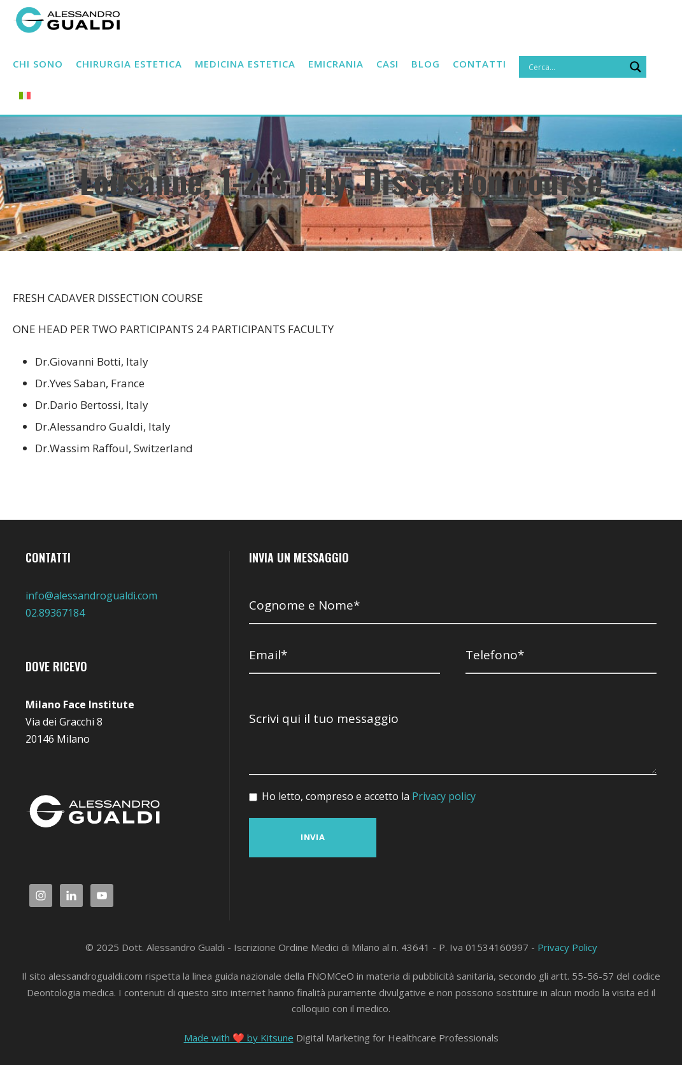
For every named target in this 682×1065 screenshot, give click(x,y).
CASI (411, 64)
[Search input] (75, 93)
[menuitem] (165, 96)
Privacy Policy (567, 947)
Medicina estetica (259, 64)
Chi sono (39, 64)
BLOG (452, 64)
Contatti (506, 64)
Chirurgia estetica (135, 64)
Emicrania (356, 64)
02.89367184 (55, 613)
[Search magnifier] (135, 93)
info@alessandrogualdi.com (91, 596)
